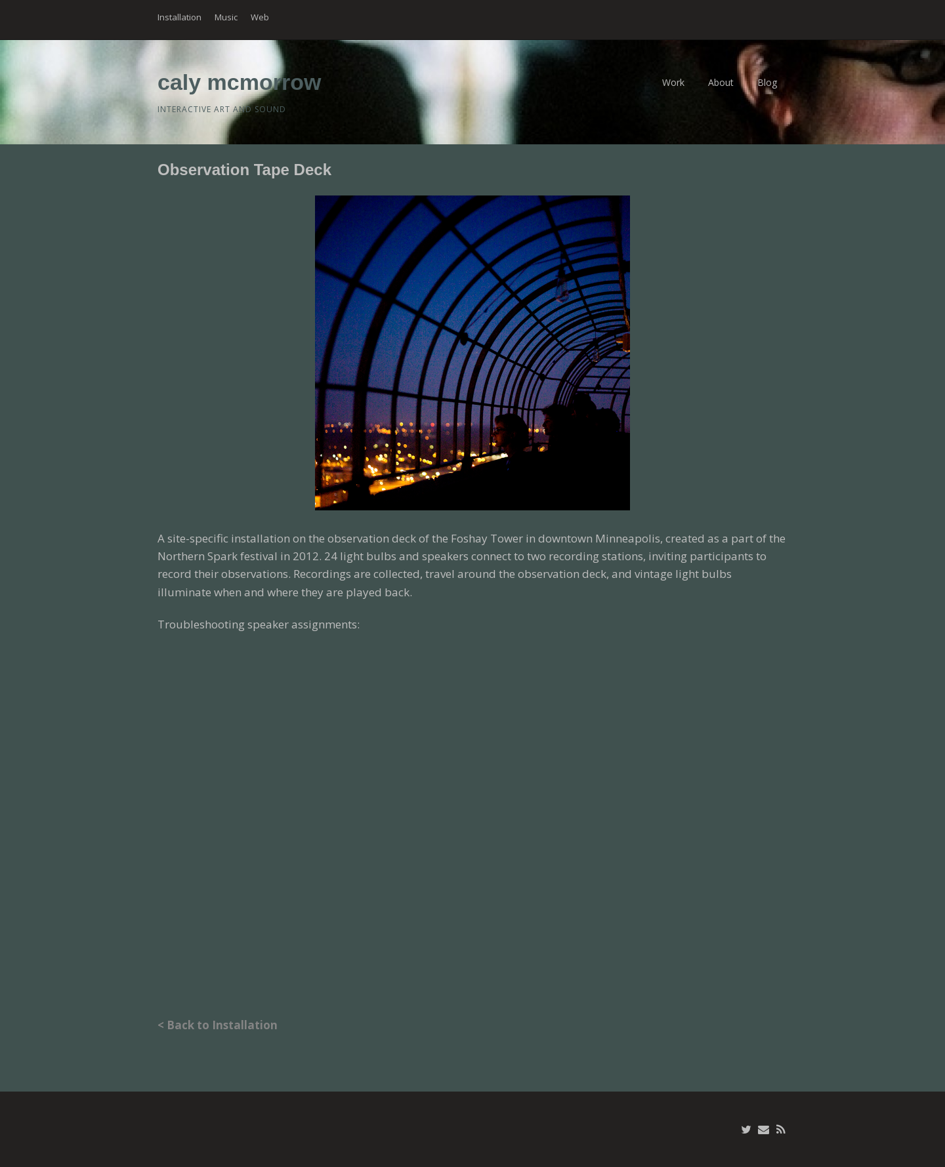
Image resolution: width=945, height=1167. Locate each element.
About (721, 82)
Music (226, 17)
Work (673, 82)
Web (260, 17)
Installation (179, 17)
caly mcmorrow (239, 82)
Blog (767, 82)
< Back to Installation (218, 1025)
